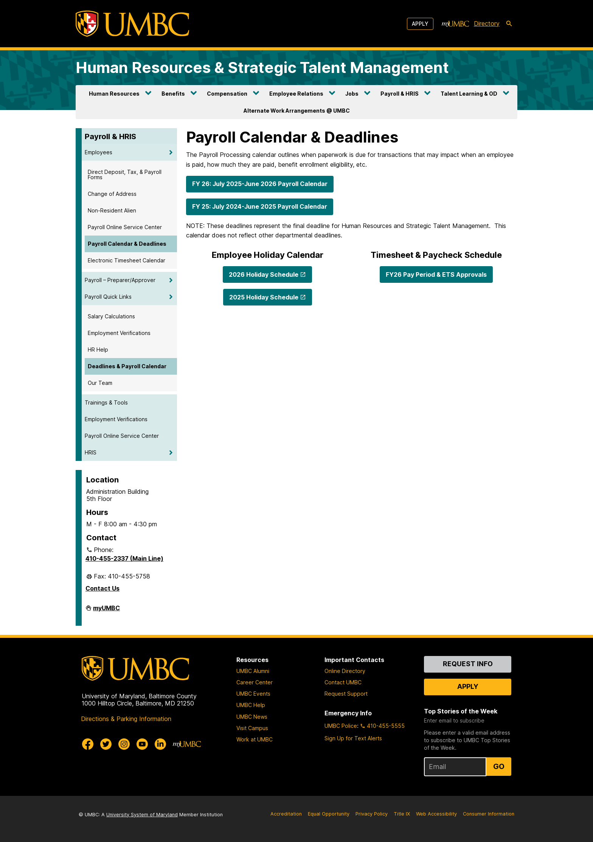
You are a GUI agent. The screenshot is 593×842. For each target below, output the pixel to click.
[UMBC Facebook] (87, 744)
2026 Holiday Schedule (263, 274)
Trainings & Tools (106, 402)
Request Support (346, 693)
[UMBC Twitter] (106, 744)
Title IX (402, 814)
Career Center (254, 682)
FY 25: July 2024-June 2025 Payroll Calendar (259, 206)
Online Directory (344, 671)
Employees (98, 152)
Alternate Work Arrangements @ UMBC (297, 110)
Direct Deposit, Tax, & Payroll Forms (124, 174)
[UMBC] (132, 23)
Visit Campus (252, 728)
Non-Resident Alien (112, 210)
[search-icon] (509, 24)
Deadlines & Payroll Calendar (127, 366)
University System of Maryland (142, 814)
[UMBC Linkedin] (160, 744)
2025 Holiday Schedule (263, 297)
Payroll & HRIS (399, 93)
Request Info (468, 664)
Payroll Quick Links (108, 296)
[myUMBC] (455, 24)
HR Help (98, 349)
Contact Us (102, 588)
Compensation (227, 93)
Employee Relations (296, 93)
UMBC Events (253, 693)
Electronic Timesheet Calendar (126, 260)
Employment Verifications (119, 333)
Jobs (352, 93)
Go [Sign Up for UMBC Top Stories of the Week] (499, 766)
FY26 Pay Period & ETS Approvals (436, 274)
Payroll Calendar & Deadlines (127, 243)
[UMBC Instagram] (124, 744)
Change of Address (112, 194)
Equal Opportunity (328, 814)
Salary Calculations (111, 316)
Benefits (173, 93)
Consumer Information (488, 814)
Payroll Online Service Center (125, 227)
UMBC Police (340, 726)
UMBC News (251, 716)
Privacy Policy (371, 814)
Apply (420, 23)
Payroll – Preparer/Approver (120, 280)
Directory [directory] (487, 23)
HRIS (90, 452)
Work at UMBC (254, 739)
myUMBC (106, 611)
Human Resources (114, 93)
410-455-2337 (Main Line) (124, 558)
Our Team (100, 383)
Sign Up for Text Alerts (353, 738)
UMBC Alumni (252, 671)
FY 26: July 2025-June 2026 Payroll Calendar (260, 184)
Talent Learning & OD (469, 93)
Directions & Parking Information (126, 719)
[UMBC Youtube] (142, 744)
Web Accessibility (436, 814)
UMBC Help (250, 705)
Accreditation (286, 814)
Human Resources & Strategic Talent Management (262, 67)
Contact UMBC (343, 682)
